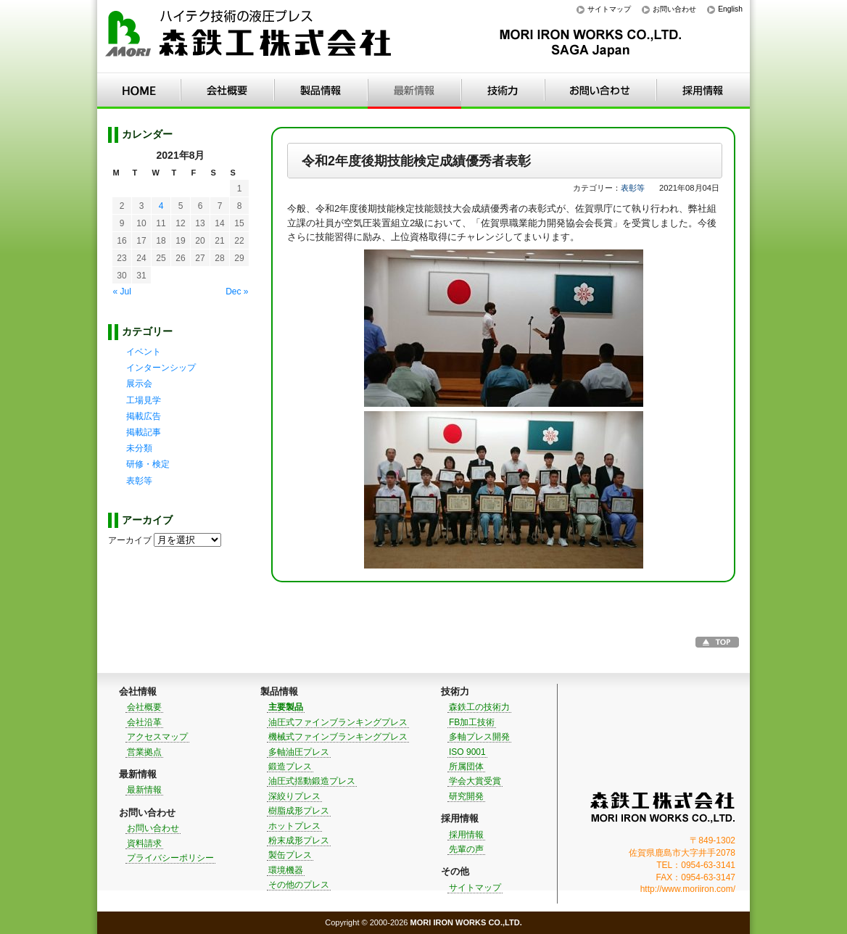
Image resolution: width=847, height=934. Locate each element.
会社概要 (144, 707)
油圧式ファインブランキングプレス (338, 722)
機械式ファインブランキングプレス (338, 737)
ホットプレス (294, 826)
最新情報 (414, 91)
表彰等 (633, 187)
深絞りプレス (294, 796)
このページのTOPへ (717, 642)
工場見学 (143, 400)
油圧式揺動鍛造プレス (311, 781)
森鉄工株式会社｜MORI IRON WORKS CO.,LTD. (662, 807)
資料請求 (144, 843)
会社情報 (227, 91)
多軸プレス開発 (479, 737)
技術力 (503, 91)
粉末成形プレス (298, 840)
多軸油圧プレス (298, 752)
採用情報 (703, 91)
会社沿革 (144, 722)
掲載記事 (143, 432)
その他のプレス (298, 885)
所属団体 (466, 766)
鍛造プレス (290, 766)
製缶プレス (290, 855)
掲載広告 (143, 416)
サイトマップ (609, 9)
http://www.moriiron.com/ (687, 889)
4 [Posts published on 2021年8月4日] (161, 206)
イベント (143, 352)
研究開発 (466, 796)
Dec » (237, 291)
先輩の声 (466, 849)
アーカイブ (130, 540)
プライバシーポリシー (170, 858)
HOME (139, 91)
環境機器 (285, 870)
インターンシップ (161, 368)
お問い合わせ (674, 9)
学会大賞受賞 (475, 781)
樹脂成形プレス (298, 811)
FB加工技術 (472, 722)
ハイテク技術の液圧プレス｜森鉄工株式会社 (249, 36)
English (730, 9)
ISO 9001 (467, 752)
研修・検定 (148, 464)
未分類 (139, 448)
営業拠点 (144, 752)
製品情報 (321, 91)
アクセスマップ (157, 737)
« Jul (122, 291)
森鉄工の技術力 (479, 707)
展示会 (139, 384)
